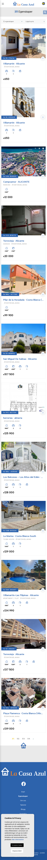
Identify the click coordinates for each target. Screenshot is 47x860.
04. (29, 739)
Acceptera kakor (17, 845)
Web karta (34, 855)
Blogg (23, 809)
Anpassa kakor (17, 851)
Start (23, 792)
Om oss (23, 801)
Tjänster (23, 805)
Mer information (18, 840)
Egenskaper (23, 796)
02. (18, 739)
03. (23, 739)
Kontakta (23, 814)
